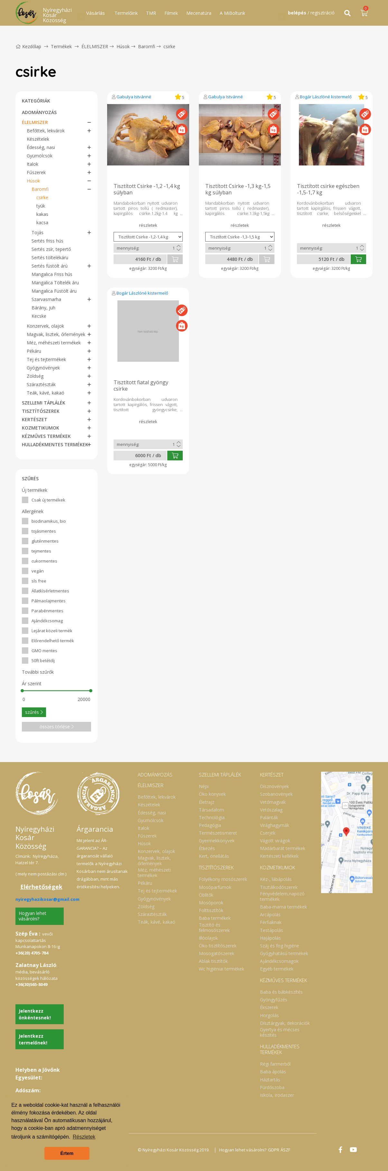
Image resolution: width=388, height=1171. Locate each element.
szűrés (34, 712)
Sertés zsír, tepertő (51, 249)
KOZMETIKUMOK (40, 428)
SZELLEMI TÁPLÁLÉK (43, 403)
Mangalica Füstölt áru (54, 291)
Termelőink (126, 13)
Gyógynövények (43, 368)
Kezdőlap (28, 46)
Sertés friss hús (47, 241)
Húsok (123, 46)
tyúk (40, 206)
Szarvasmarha (46, 299)
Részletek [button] (84, 1137)
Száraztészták (41, 384)
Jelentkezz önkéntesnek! (35, 1014)
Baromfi (146, 46)
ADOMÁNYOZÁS (39, 112)
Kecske (39, 316)
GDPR (276, 1150)
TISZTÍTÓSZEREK (41, 411)
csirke (169, 46)
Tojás (37, 232)
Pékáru (34, 351)
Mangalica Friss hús (52, 274)
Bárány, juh (43, 308)
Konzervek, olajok (45, 326)
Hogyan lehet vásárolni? (32, 916)
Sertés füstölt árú (50, 266)
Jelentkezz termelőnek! (33, 1039)
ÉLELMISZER (94, 46)
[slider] (22, 690)
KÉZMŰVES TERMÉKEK (46, 436)
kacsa (42, 222)
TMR (151, 13)
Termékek (61, 46)
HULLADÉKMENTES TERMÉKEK (55, 444)
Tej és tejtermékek (46, 359)
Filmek (171, 13)
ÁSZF (290, 1150)
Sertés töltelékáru (50, 257)
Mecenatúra (198, 13)
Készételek (38, 139)
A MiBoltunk (232, 13)
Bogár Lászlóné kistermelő (326, 97)
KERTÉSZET (34, 419)
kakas (42, 214)
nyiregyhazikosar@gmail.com (47, 899)
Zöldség (35, 376)
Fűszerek (36, 172)
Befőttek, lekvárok (46, 131)
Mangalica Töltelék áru (55, 282)
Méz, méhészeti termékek (54, 343)
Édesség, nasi (41, 147)
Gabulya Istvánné (133, 97)
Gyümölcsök (39, 156)
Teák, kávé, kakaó (45, 393)
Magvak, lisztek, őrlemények (56, 334)
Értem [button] (67, 1153)
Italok (32, 164)
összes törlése (57, 726)
